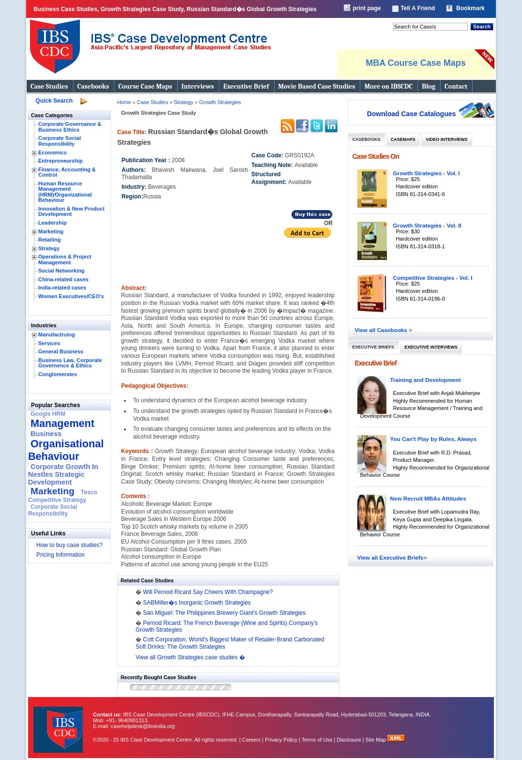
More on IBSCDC (388, 86)
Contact (456, 86)
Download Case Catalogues (411, 114)
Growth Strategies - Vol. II (427, 225)
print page (367, 8)
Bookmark (470, 8)
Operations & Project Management (64, 259)
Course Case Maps (145, 86)
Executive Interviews (430, 347)
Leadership (52, 223)
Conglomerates (57, 374)
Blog (428, 86)
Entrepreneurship (60, 161)
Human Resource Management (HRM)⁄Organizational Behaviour (65, 192)
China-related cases (63, 279)
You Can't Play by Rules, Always (433, 439)
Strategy (49, 248)
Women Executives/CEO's (71, 296)
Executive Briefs (374, 347)
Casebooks (93, 86)
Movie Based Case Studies (316, 86)
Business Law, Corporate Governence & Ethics (70, 363)
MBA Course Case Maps (415, 63)
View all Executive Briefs (390, 557)
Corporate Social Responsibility (59, 141)
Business (46, 434)
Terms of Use (317, 740)
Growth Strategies (220, 102)
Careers (251, 740)
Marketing (50, 231)
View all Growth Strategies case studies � (190, 657)
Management (62, 423)
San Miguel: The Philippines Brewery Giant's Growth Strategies (224, 612)
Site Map (377, 740)
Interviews (198, 86)
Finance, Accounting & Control (67, 172)
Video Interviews (446, 139)
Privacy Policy (281, 740)
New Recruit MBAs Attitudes (428, 498)
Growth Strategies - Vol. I (426, 173)
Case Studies (49, 86)
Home (124, 102)
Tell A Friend (417, 8)
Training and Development (425, 380)
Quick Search (54, 100)
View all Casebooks (382, 330)
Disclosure (349, 740)
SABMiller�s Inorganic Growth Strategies (197, 602)
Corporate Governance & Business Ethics (69, 127)
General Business (60, 351)
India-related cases (62, 287)
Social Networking (61, 271)
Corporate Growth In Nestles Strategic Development (63, 474)
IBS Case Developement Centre (59, 723)
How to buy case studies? (69, 545)
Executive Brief (246, 86)
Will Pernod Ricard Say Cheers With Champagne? (208, 592)
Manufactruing (56, 334)
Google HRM (48, 413)
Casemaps (403, 139)
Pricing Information (60, 554)
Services (49, 343)
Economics (52, 152)
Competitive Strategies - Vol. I (433, 277)
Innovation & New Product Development (71, 211)
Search (482, 27)
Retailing (49, 240)
